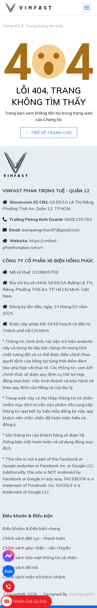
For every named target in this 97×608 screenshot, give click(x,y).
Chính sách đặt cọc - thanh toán (34, 538)
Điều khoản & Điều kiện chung (31, 528)
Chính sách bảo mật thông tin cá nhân (40, 557)
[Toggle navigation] (86, 8)
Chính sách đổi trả (20, 567)
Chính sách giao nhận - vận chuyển (37, 547)
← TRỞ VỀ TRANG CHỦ (49, 132)
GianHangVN (81, 594)
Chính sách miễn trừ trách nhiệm (34, 576)
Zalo (8, 571)
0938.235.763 (78, 219)
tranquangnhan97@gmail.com (50, 229)
